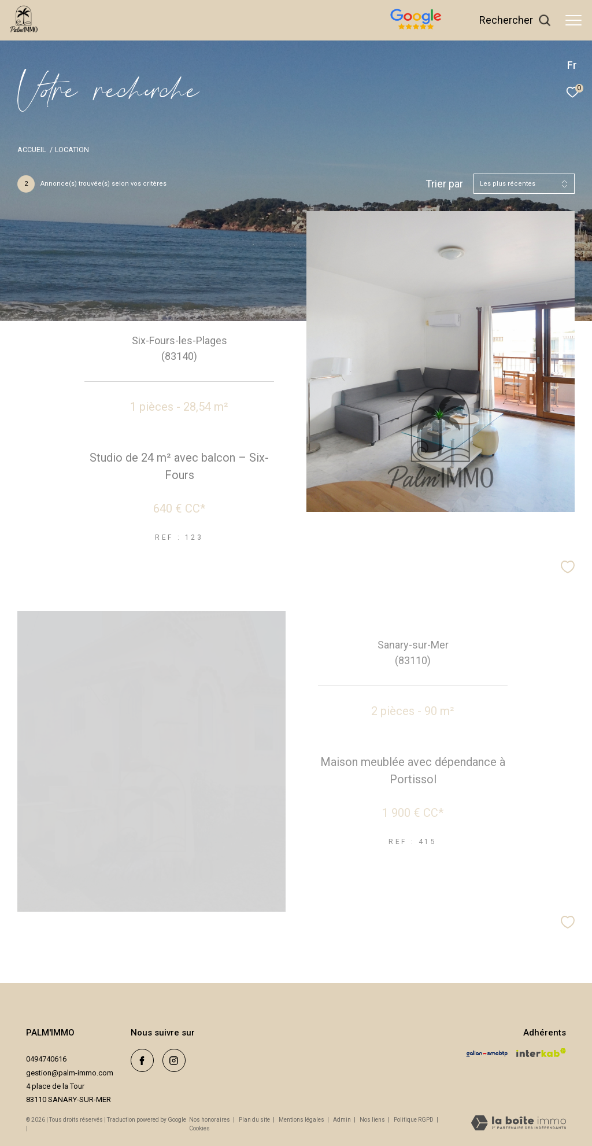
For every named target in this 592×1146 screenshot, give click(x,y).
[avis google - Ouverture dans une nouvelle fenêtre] (457, 30)
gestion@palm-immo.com (69, 1072)
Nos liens (373, 1119)
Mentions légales (302, 1119)
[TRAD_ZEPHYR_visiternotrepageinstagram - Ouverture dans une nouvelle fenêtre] (174, 1060)
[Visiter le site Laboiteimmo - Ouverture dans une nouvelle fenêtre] (518, 1124)
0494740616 (46, 1059)
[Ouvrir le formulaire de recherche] (515, 20)
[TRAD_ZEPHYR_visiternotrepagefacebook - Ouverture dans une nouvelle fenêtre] (142, 1060)
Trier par (444, 184)
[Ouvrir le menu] (573, 20)
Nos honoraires (209, 1119)
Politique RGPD (414, 1119)
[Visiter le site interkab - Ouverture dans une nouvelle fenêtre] (541, 1052)
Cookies (199, 1128)
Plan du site (255, 1119)
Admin (342, 1119)
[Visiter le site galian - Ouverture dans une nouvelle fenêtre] (487, 1054)
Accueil (31, 149)
